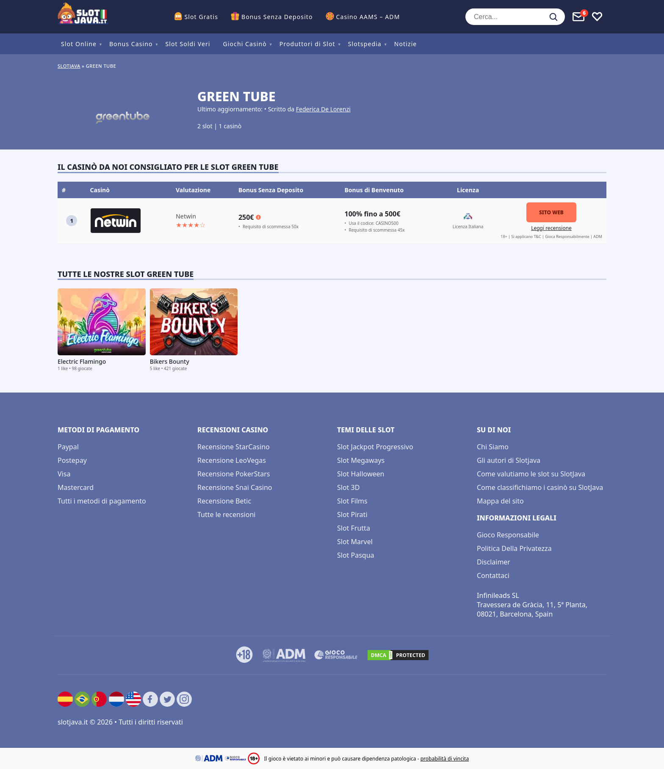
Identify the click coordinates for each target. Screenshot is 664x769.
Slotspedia (365, 44)
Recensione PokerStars (233, 474)
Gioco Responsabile (508, 534)
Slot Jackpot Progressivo (375, 446)
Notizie (405, 44)
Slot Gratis (201, 17)
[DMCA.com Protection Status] (398, 655)
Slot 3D (348, 487)
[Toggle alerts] (578, 17)
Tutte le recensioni (226, 514)
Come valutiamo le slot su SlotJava (531, 474)
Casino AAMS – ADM (368, 17)
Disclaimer (493, 562)
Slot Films (352, 501)
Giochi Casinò (245, 44)
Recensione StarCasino (233, 446)
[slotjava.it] (83, 16)
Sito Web (551, 212)
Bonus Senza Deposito (277, 17)
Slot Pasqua (355, 555)
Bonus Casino (131, 44)
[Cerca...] (515, 16)
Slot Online (79, 44)
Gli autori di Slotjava (508, 460)
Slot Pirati (352, 514)
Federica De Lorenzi (323, 109)
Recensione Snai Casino (234, 487)
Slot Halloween (361, 474)
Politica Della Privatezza (514, 548)
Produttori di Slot (307, 44)
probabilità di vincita (445, 758)
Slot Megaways (361, 460)
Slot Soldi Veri (187, 44)
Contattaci (493, 575)
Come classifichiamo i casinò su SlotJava (540, 487)
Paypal (68, 446)
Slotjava (69, 66)
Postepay (72, 460)
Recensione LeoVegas (231, 460)
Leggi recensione (551, 228)
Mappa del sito (500, 501)
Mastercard (76, 487)
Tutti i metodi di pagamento (102, 501)
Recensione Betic (224, 501)
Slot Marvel (355, 541)
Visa (64, 474)
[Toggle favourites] (597, 17)
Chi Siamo (493, 446)
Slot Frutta (353, 528)
